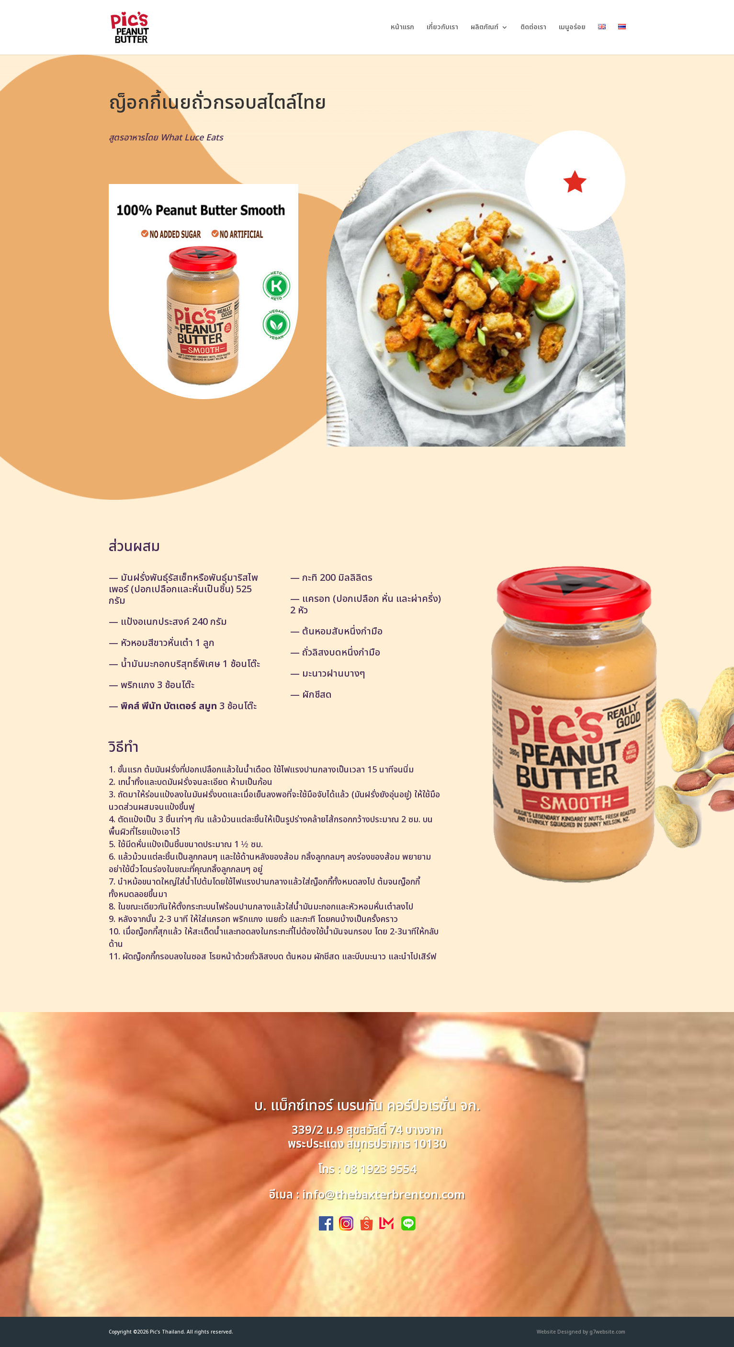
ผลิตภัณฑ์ (484, 28)
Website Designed (559, 1332)
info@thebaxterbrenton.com (383, 1195)
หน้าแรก (402, 28)
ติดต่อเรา (533, 28)
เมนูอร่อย (572, 28)
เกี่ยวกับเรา (442, 28)
